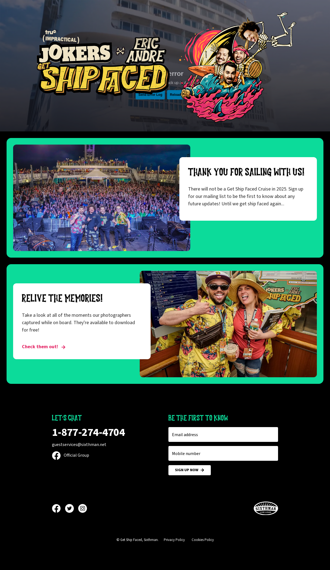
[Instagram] (82, 508)
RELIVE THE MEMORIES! (62, 298)
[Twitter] (71, 508)
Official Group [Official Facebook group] (70, 455)
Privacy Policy (174, 539)
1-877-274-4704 (88, 432)
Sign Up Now (189, 470)
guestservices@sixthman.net (79, 445)
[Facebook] (58, 508)
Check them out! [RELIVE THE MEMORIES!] (44, 346)
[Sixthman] (266, 509)
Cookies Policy (203, 539)
